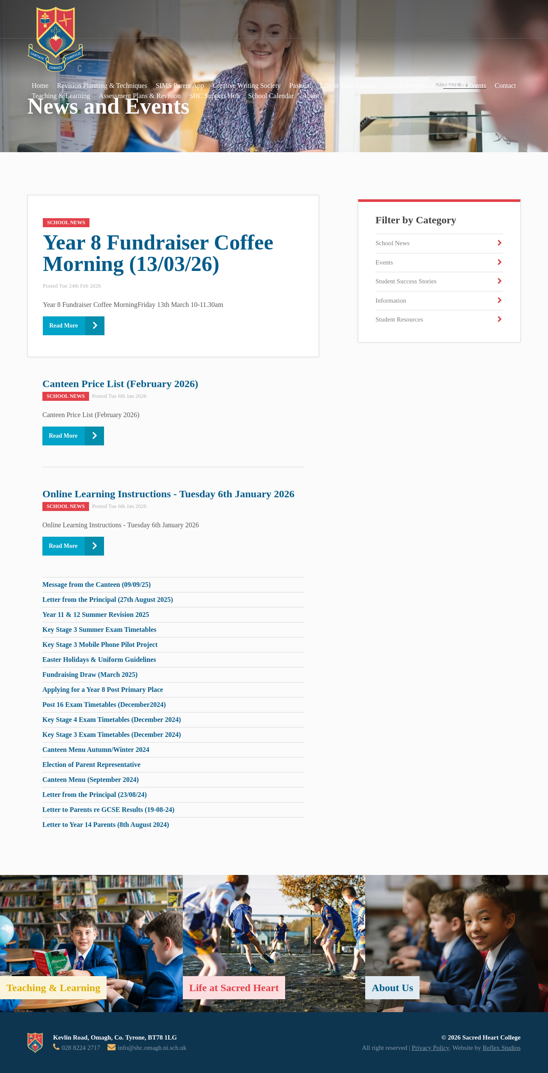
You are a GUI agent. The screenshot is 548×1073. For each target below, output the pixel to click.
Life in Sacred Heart (347, 85)
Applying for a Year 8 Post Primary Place (102, 689)
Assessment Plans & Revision (140, 95)
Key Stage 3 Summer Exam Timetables (99, 629)
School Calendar (271, 95)
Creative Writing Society (247, 85)
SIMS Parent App (180, 85)
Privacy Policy (431, 1047)
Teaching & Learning (61, 95)
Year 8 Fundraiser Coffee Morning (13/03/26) (158, 253)
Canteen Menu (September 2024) (90, 779)
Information (390, 300)
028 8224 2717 (81, 1047)
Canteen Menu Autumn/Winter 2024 (95, 749)
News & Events (464, 85)
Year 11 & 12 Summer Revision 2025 (95, 614)
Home (40, 85)
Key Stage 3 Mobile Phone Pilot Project (100, 644)
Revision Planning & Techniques (102, 85)
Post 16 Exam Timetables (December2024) (104, 704)
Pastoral (300, 85)
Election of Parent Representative (91, 764)
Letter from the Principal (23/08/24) (94, 794)
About (310, 95)
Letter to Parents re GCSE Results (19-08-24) (108, 809)
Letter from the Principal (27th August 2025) (107, 599)
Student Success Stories (406, 281)
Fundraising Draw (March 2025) (89, 674)
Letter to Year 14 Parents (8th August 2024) (105, 824)
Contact (505, 85)
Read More (63, 325)
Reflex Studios (501, 1047)
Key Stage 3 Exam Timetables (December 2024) (111, 734)
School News (392, 243)
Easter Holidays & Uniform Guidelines (99, 659)
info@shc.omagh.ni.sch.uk (152, 1047)
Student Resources (399, 319)
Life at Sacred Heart (234, 987)
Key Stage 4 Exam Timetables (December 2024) (111, 719)
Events (384, 262)
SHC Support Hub (214, 95)
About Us (392, 987)
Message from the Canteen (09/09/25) (96, 584)
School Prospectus (409, 85)
